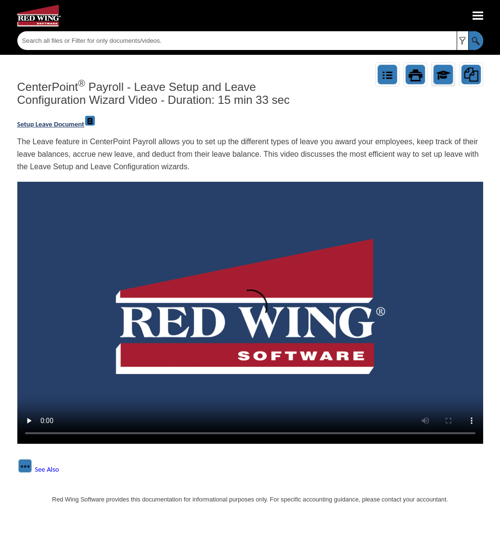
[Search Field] (250, 40)
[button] (463, 40)
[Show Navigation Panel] (477, 15)
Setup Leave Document (56, 124)
